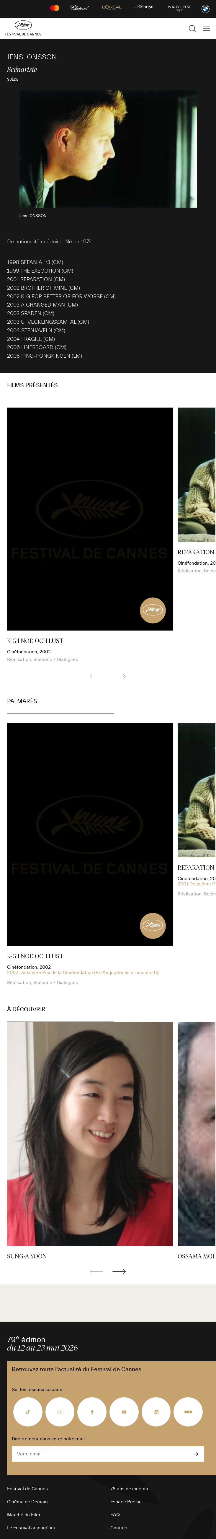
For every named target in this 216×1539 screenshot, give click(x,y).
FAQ (115, 1514)
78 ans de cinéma (129, 1488)
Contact (119, 1527)
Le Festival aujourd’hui (31, 1527)
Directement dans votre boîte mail (48, 1439)
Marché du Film (23, 1514)
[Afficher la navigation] (206, 28)
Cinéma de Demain (27, 1501)
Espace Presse (126, 1501)
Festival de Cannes (27, 1488)
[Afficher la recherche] (192, 28)
